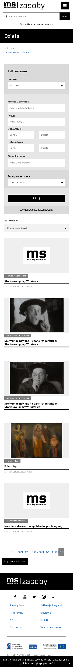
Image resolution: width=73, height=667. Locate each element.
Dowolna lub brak (36, 182)
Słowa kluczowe (17, 156)
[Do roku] (52, 135)
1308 (50, 552)
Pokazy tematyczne (19, 176)
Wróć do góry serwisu (51, 627)
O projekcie (15, 627)
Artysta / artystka (18, 101)
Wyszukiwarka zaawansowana (36, 24)
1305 (34, 552)
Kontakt (44, 620)
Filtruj (36, 198)
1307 (45, 552)
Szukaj (65, 16)
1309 (55, 552)
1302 (19, 552)
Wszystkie (36, 85)
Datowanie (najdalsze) (37, 228)
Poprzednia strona (14, 561)
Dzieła (25, 52)
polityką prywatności (42, 663)
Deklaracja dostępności (51, 605)
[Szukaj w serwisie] (31, 16)
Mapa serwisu (16, 612)
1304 (29, 552)
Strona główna (11, 52)
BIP (11, 620)
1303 (24, 552)
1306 (40, 552)
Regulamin (45, 612)
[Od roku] (21, 135)
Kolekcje (12, 79)
